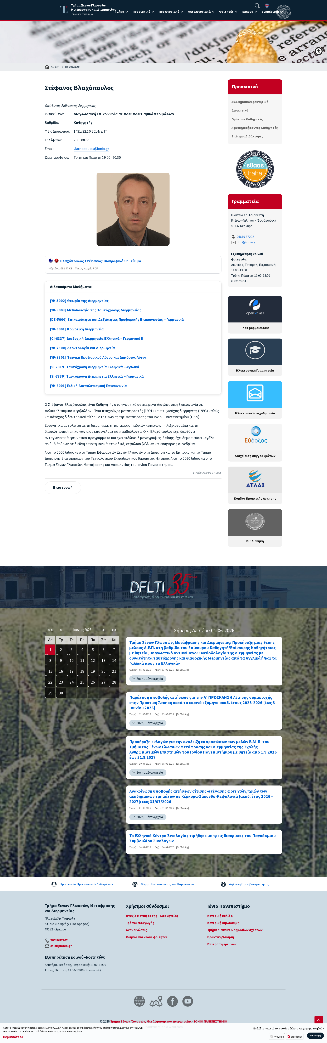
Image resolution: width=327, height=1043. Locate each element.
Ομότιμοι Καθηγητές (247, 119)
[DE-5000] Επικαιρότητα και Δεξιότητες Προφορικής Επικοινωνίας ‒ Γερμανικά (117, 319)
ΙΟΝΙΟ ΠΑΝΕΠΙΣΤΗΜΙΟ (210, 1021)
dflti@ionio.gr (247, 242)
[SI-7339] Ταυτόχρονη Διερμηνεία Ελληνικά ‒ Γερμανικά (97, 376)
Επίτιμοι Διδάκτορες (247, 136)
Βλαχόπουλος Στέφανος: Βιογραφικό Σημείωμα (95, 261)
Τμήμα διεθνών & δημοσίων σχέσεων (234, 930)
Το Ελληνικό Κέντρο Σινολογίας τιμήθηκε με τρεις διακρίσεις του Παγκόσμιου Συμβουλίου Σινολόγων (202, 838)
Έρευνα (247, 11)
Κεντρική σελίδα (220, 916)
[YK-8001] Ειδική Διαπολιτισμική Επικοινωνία (88, 385)
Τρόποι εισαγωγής (140, 923)
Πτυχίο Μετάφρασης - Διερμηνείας (152, 916)
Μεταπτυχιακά (199, 11)
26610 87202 (245, 237)
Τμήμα (119, 11)
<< (50, 630)
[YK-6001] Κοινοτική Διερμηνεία (77, 329)
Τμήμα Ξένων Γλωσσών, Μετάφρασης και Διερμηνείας (151, 1021)
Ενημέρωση (270, 11)
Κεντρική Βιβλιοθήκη (223, 923)
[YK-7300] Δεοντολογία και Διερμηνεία (82, 348)
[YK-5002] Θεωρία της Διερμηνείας (79, 300)
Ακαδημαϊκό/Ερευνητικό (249, 102)
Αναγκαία (279, 1037)
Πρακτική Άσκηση (220, 937)
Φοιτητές (226, 11)
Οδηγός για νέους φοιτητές (146, 937)
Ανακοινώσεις (136, 930)
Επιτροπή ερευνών (221, 944)
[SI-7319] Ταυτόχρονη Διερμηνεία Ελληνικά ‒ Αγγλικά (94, 367)
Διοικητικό (239, 110)
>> (114, 630)
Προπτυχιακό (169, 11)
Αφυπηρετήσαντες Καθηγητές (254, 128)
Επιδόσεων (296, 1037)
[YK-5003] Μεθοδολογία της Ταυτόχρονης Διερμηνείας (95, 310)
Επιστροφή (63, 487)
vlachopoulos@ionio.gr (91, 148)
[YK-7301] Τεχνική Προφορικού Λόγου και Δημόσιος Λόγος (98, 357)
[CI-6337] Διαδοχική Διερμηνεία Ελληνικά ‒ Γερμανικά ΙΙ (96, 338)
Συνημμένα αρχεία (149, 678)
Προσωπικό (141, 11)
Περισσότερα (13, 1037)
